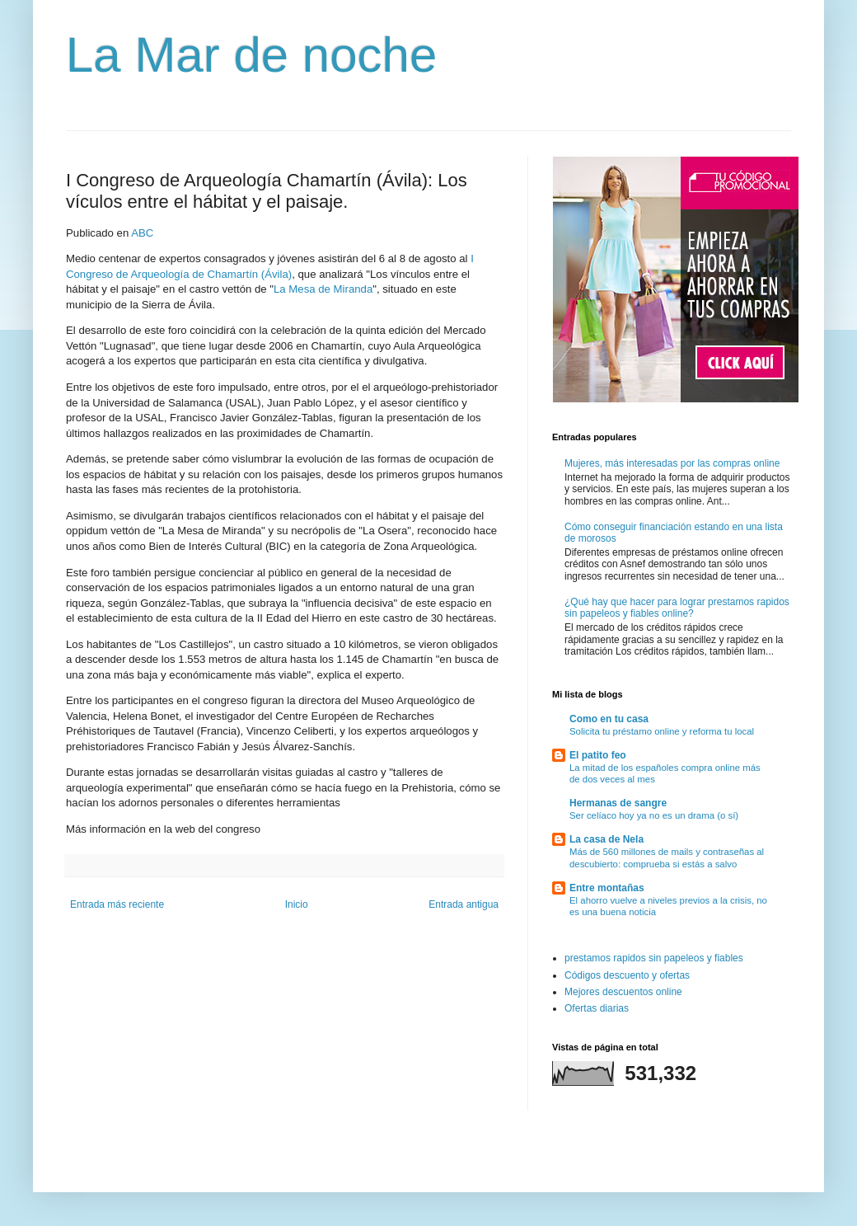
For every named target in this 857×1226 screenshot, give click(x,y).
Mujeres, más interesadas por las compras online (672, 463)
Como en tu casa (609, 719)
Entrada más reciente (117, 904)
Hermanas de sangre (618, 803)
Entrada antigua (463, 904)
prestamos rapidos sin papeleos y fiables (653, 958)
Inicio (296, 904)
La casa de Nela (606, 839)
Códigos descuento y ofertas (627, 975)
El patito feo (597, 755)
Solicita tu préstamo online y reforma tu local (661, 731)
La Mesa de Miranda (323, 289)
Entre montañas (606, 888)
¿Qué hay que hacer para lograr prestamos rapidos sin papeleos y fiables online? (676, 607)
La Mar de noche (251, 54)
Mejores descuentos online (623, 992)
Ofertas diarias (596, 1008)
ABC (142, 233)
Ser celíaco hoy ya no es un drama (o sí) (653, 815)
